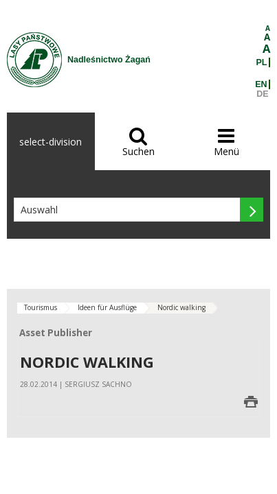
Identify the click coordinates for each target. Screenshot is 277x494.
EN (261, 84)
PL (261, 62)
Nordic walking (181, 307)
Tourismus (40, 307)
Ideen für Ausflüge (107, 307)
